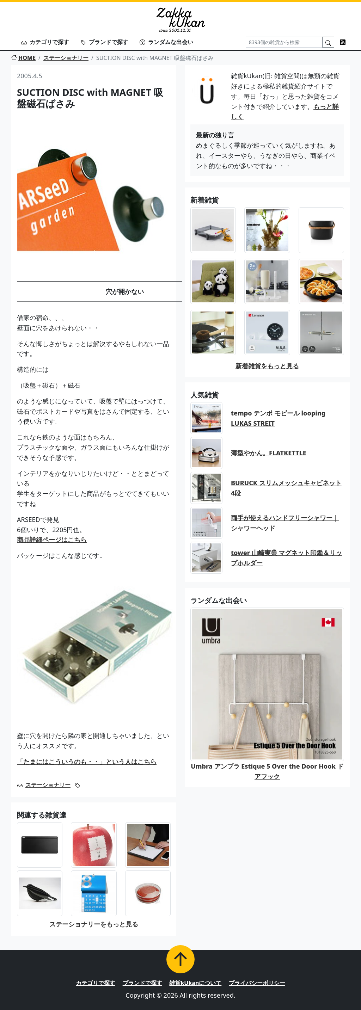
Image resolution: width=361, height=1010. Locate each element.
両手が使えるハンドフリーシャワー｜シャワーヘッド (285, 522)
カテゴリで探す (45, 42)
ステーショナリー (65, 58)
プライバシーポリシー (257, 983)
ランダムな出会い (166, 42)
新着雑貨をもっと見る (267, 366)
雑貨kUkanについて (195, 983)
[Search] (284, 42)
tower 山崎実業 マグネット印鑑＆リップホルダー (286, 557)
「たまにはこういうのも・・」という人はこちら (87, 761)
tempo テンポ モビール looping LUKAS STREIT (278, 418)
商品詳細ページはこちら (52, 539)
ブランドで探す (104, 42)
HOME (23, 58)
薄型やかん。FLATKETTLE (268, 453)
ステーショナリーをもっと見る (93, 924)
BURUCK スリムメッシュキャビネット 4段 (286, 488)
